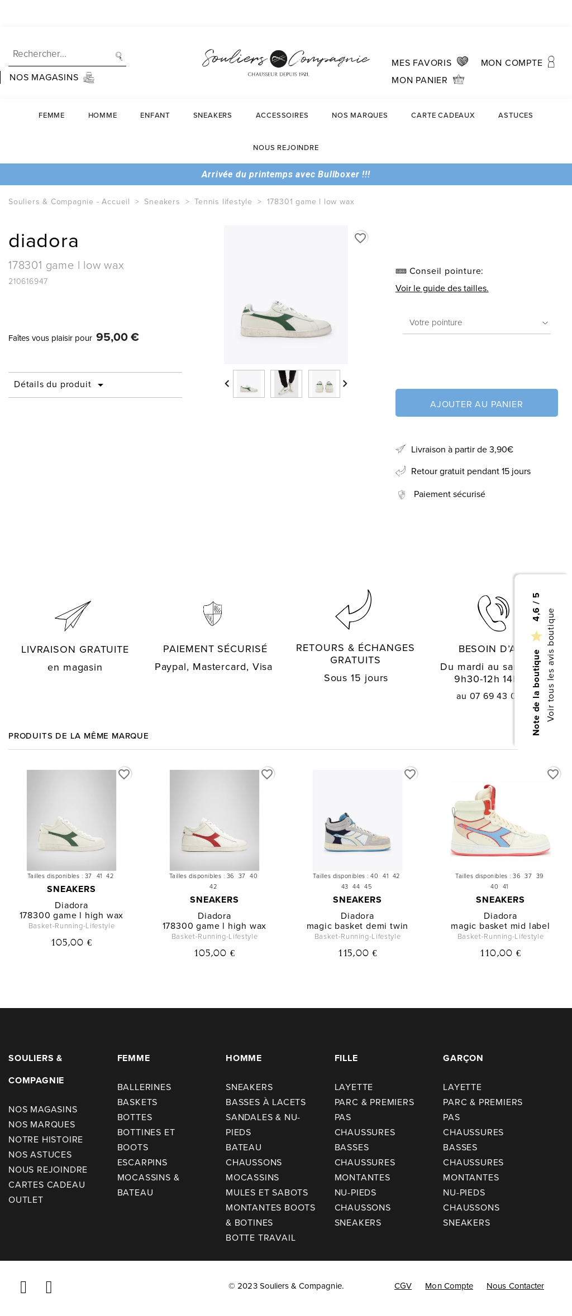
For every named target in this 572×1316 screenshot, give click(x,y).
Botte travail (260, 1237)
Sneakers (212, 88)
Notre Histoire (45, 1139)
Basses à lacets (266, 1102)
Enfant (155, 88)
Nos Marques (360, 88)
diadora (71, 905)
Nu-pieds (355, 1192)
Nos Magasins (43, 1109)
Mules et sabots (267, 1192)
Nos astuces (40, 1154)
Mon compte (449, 1286)
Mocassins (252, 1177)
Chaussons (254, 1162)
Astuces (515, 88)
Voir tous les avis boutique (550, 664)
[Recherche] (67, 28)
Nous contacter (515, 1286)
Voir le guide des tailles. (442, 288)
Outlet (26, 1199)
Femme (52, 88)
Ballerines (144, 1087)
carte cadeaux (443, 88)
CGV (403, 1286)
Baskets (137, 1102)
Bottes (134, 1117)
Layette (354, 1087)
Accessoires (282, 88)
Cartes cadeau (46, 1184)
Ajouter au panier (476, 404)
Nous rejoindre (285, 120)
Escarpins (142, 1162)
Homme (102, 88)
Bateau (244, 1147)
